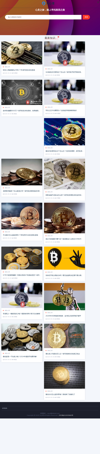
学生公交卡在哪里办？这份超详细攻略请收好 (67, 118)
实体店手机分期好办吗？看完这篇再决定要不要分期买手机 (72, 299)
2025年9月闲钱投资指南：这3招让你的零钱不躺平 (69, 344)
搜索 (86, 17)
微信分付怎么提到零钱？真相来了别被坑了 (66, 430)
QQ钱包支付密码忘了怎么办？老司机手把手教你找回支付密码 (73, 76)
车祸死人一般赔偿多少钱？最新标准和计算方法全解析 (21, 341)
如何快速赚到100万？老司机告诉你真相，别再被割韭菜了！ (24, 118)
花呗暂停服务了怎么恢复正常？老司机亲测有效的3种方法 (23, 206)
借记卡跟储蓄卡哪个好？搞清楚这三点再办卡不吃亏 (69, 259)
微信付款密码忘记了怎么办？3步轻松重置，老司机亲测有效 (72, 162)
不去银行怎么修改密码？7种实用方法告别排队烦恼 (20, 255)
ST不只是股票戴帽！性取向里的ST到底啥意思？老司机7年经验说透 (25, 299)
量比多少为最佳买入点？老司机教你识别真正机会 (69, 385)
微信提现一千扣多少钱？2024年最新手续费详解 (20, 388)
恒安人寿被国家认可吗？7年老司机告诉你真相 (19, 73)
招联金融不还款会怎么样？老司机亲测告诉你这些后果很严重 (73, 211)
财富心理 (7, 70)
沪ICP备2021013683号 (66, 451)
